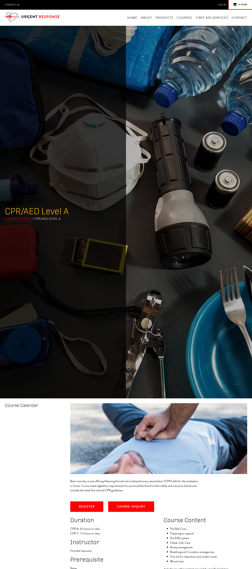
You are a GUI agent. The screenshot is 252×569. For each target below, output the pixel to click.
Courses (24, 218)
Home (9, 218)
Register (87, 506)
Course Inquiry (131, 506)
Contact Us (12, 4)
